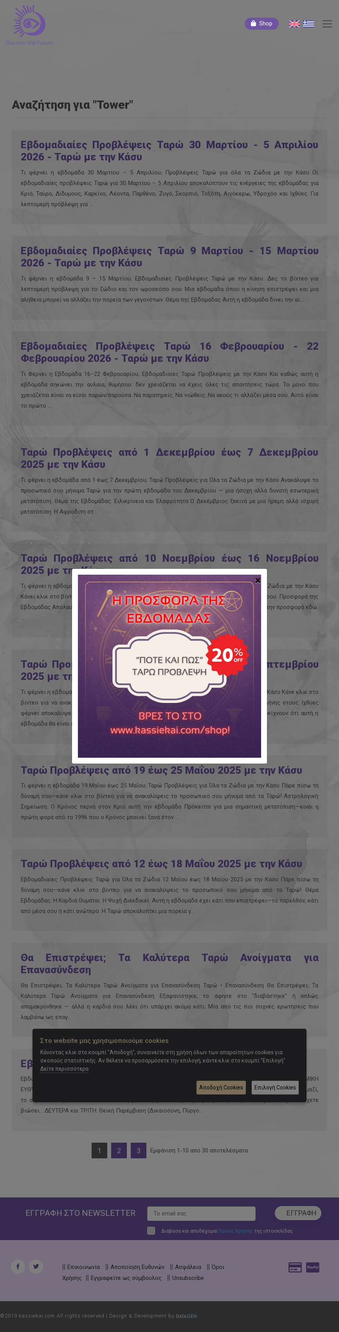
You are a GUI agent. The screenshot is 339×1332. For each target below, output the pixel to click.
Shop (265, 23)
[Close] (258, 580)
